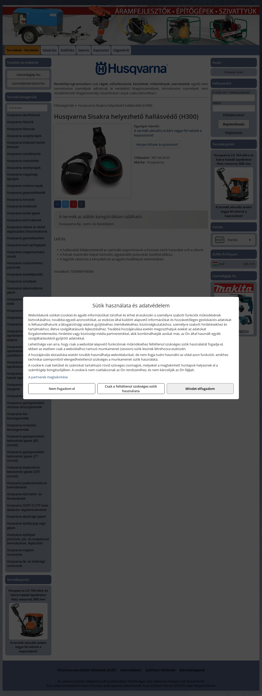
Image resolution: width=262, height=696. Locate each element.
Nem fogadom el (62, 388)
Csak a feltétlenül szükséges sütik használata (131, 388)
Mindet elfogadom (200, 388)
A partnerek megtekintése (48, 377)
